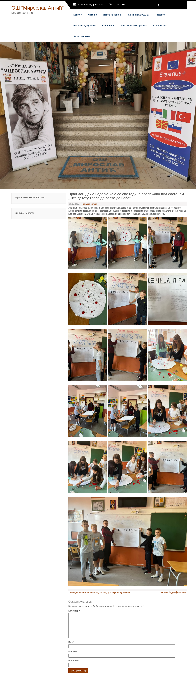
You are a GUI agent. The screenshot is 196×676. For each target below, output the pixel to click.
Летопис (93, 14)
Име (71, 642)
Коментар (74, 611)
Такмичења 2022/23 (138, 14)
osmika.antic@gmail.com (90, 4)
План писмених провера (133, 25)
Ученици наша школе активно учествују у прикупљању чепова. (99, 592)
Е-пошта (73, 651)
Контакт (77, 14)
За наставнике (81, 36)
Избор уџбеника (112, 14)
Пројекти (160, 14)
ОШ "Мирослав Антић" (37, 8)
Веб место (73, 660)
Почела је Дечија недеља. (174, 592)
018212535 (119, 4)
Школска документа (84, 25)
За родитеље (160, 25)
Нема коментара (89, 204)
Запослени (108, 25)
